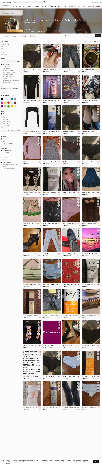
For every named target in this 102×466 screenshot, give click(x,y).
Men (20, 6)
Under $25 (5, 115)
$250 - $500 (5, 123)
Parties (65, 6)
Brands (60, 6)
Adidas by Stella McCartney (10, 80)
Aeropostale (5, 82)
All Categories (5, 44)
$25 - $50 (5, 117)
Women (14, 6)
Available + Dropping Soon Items (9, 165)
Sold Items (5, 171)
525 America (5, 68)
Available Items (6, 162)
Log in (94, 2)
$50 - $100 (5, 119)
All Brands (5, 64)
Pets (42, 6)
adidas (4, 78)
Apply (18, 130)
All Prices (4, 113)
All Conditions (6, 150)
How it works (82, 6)
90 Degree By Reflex (8, 72)
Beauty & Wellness (50, 6)
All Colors (5, 95)
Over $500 (5, 125)
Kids (24, 6)
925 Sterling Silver (7, 74)
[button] (17, 2)
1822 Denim (5, 66)
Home (29, 6)
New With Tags (6, 153)
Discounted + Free (7, 143)
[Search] (31, 2)
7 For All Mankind (7, 70)
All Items (4, 139)
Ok (96, 462)
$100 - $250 (5, 121)
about (91, 35)
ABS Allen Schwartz (7, 76)
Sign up (99, 2)
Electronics (36, 6)
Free (3, 141)
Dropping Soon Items (8, 168)
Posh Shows (72, 6)
